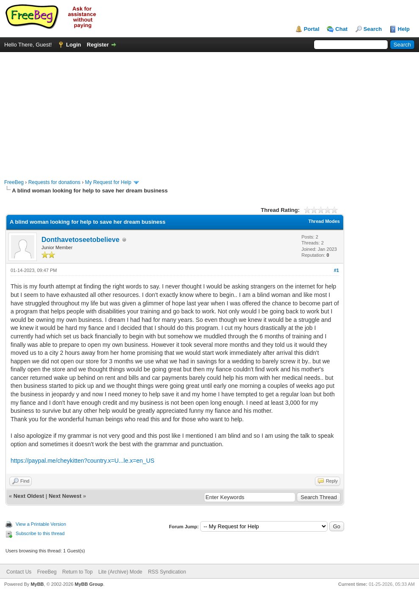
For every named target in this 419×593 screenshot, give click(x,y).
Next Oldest (29, 496)
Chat (341, 29)
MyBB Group (88, 584)
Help (404, 29)
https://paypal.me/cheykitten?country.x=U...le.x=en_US (82, 460)
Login (73, 44)
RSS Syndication (167, 572)
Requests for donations (54, 182)
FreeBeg (14, 182)
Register (98, 44)
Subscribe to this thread (40, 533)
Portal (312, 29)
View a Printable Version (41, 524)
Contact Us (18, 572)
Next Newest (65, 496)
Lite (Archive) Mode (120, 572)
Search (373, 29)
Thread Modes (324, 221)
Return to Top (77, 572)
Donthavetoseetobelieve (80, 239)
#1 (336, 270)
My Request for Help (108, 182)
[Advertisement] (209, 111)
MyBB (37, 584)
